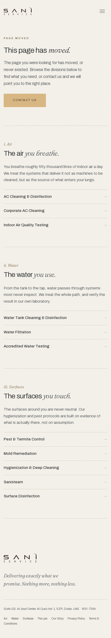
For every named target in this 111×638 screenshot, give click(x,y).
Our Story (57, 618)
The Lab (42, 618)
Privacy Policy (76, 618)
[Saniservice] (18, 11)
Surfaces (28, 618)
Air (5, 618)
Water (15, 618)
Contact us (25, 100)
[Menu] (102, 11)
